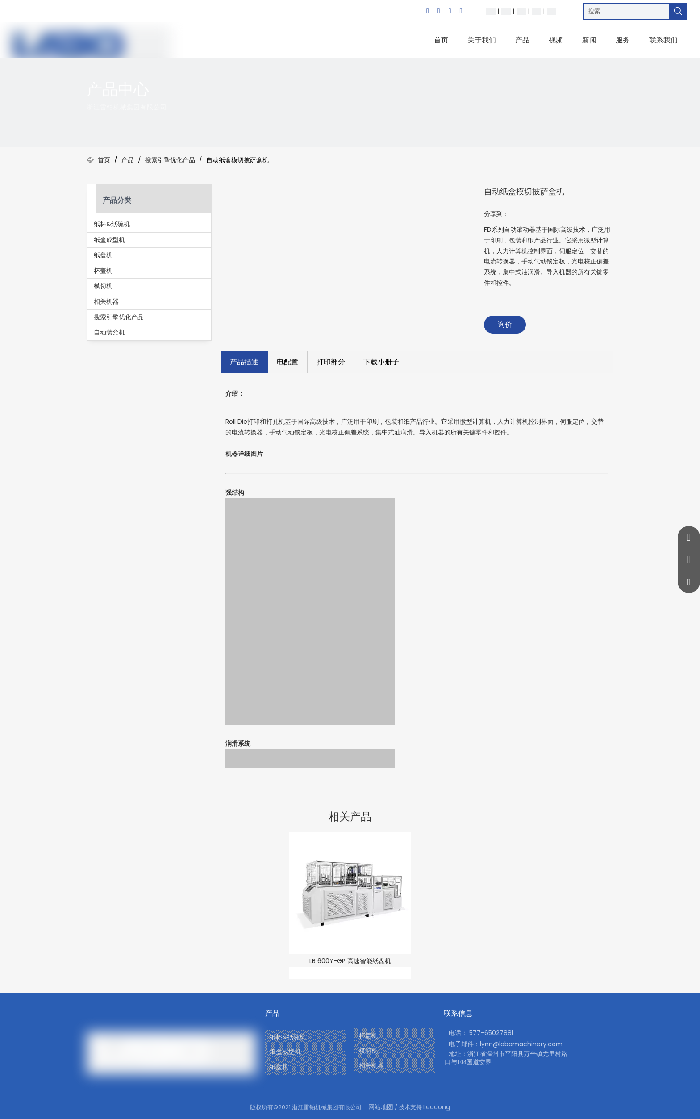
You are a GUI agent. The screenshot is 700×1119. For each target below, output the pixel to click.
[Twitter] (450, 11)
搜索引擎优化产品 (119, 317)
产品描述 (244, 362)
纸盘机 (103, 255)
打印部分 (331, 362)
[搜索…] (626, 11)
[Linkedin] (438, 11)
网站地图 (380, 1106)
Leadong (436, 1106)
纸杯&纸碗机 (112, 224)
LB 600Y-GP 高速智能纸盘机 (350, 960)
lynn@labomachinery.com (521, 1044)
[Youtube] (460, 11)
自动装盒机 (109, 332)
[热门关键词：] (678, 11)
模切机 (103, 285)
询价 (505, 324)
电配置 (287, 362)
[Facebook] (427, 11)
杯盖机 (103, 270)
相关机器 (106, 301)
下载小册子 (381, 362)
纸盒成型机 (109, 239)
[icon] (596, 97)
